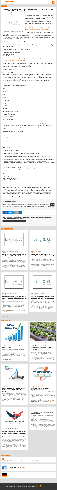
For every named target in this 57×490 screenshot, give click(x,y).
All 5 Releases (5, 316)
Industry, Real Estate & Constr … (41, 408)
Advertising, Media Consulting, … (41, 293)
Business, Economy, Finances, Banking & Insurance (21, 12)
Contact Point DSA (23, 486)
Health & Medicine (38, 251)
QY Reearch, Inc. (5, 386)
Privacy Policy (9, 486)
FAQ (1, 486)
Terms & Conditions (16, 486)
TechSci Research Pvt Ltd (35, 344)
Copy (52, 204)
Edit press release (20, 221)
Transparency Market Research (36, 386)
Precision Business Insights (7, 429)
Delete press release (8, 221)
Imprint (4, 486)
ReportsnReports (34, 410)
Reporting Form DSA (31, 486)
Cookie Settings (39, 486)
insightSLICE (12, 14)
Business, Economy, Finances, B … (13, 251)
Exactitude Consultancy (6, 344)
